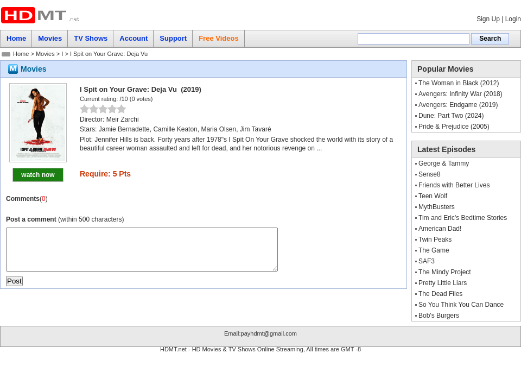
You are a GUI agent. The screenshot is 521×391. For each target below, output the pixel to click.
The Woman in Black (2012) (458, 83)
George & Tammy (443, 163)
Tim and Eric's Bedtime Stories (462, 218)
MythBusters (436, 207)
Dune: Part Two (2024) (451, 115)
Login (513, 19)
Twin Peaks (435, 239)
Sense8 (429, 174)
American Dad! (439, 228)
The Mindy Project (444, 272)
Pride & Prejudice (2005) (454, 126)
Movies (45, 54)
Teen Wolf (432, 196)
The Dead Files (440, 294)
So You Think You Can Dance (461, 304)
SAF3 (426, 261)
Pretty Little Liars (442, 283)
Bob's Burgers (438, 315)
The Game (433, 250)
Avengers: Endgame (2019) (458, 105)
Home (21, 54)
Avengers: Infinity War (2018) (460, 94)
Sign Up (488, 19)
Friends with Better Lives (454, 185)
